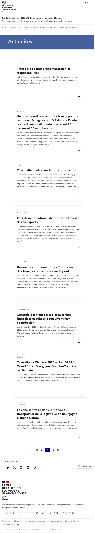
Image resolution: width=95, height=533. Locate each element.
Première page (37, 450)
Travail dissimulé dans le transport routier (47, 170)
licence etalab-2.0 (52, 530)
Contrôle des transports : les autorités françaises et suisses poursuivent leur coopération (44, 318)
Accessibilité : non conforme (35, 521)
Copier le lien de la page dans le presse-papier (35, 467)
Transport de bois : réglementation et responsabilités (43, 71)
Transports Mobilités (31, 27)
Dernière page (58, 450)
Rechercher (86, 2)
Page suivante (54, 450)
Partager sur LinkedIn (21, 467)
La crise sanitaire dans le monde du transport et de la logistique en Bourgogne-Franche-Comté (47, 414)
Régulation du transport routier (53, 27)
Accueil (4, 27)
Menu (91, 2)
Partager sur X (14, 467)
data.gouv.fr (66, 513)
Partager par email (28, 467)
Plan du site (6, 521)
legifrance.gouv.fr (48, 513)
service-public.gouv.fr (26, 513)
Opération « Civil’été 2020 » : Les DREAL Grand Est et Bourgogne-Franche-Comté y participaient (46, 366)
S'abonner (84, 466)
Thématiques (15, 27)
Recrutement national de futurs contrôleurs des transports (48, 220)
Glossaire (17, 521)
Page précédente (41, 450)
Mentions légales (55, 521)
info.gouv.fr (7, 513)
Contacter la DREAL (72, 521)
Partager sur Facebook (7, 467)
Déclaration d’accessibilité (11, 524)
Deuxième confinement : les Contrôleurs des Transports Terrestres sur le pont (46, 269)
